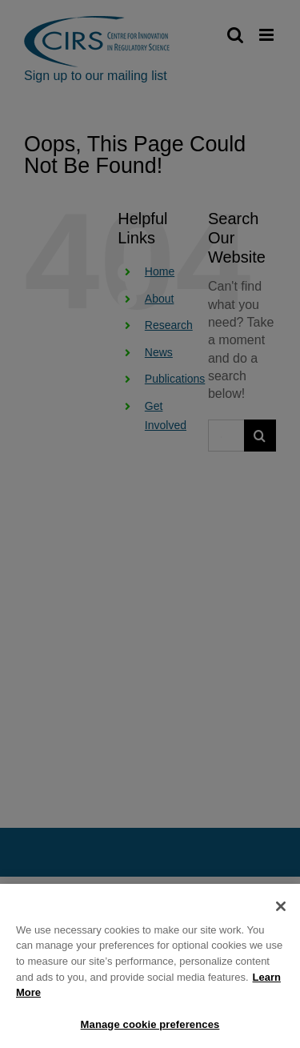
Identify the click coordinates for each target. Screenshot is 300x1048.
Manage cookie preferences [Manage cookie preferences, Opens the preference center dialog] (150, 1029)
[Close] (280, 912)
